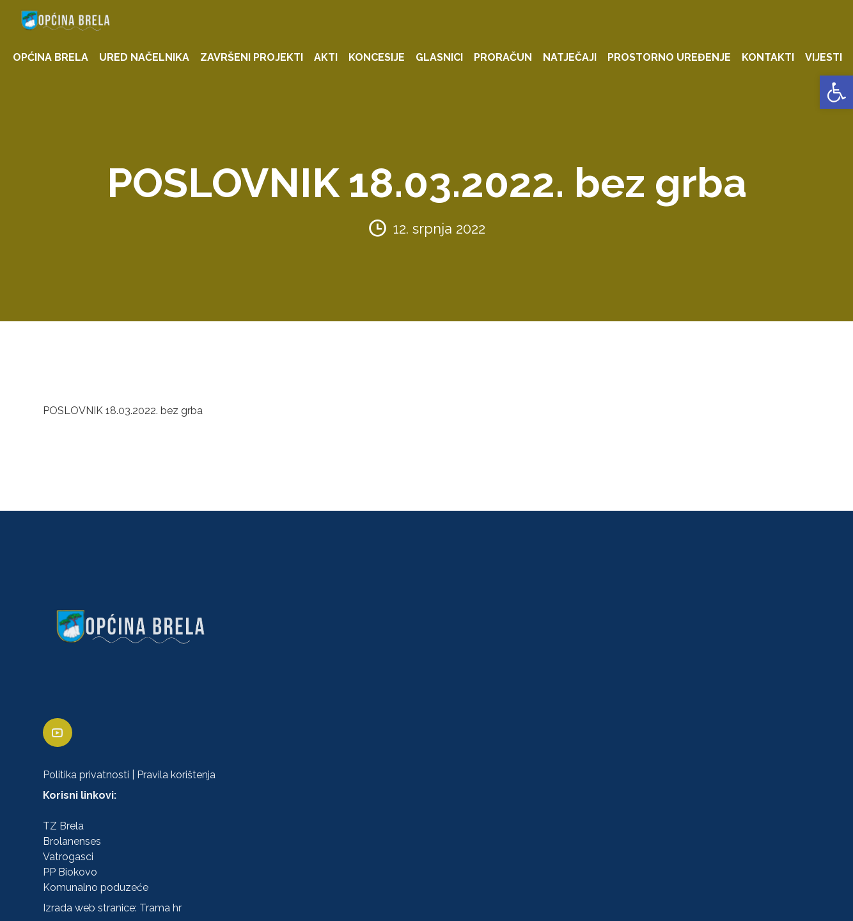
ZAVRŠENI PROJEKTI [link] (251, 57)
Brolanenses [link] (72, 841)
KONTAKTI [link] (768, 57)
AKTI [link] (326, 57)
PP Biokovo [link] (70, 872)
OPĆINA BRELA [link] (50, 57)
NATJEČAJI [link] (570, 57)
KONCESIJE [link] (376, 57)
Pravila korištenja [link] (176, 775)
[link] (836, 92)
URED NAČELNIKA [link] (144, 57)
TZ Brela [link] (63, 826)
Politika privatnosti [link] (86, 775)
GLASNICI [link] (439, 57)
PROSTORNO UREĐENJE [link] (669, 57)
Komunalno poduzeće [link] (95, 887)
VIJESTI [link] (823, 57)
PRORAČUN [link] (503, 57)
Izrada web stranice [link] (89, 908)
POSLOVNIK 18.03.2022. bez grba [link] (123, 410)
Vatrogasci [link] (68, 857)
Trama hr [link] (160, 908)
